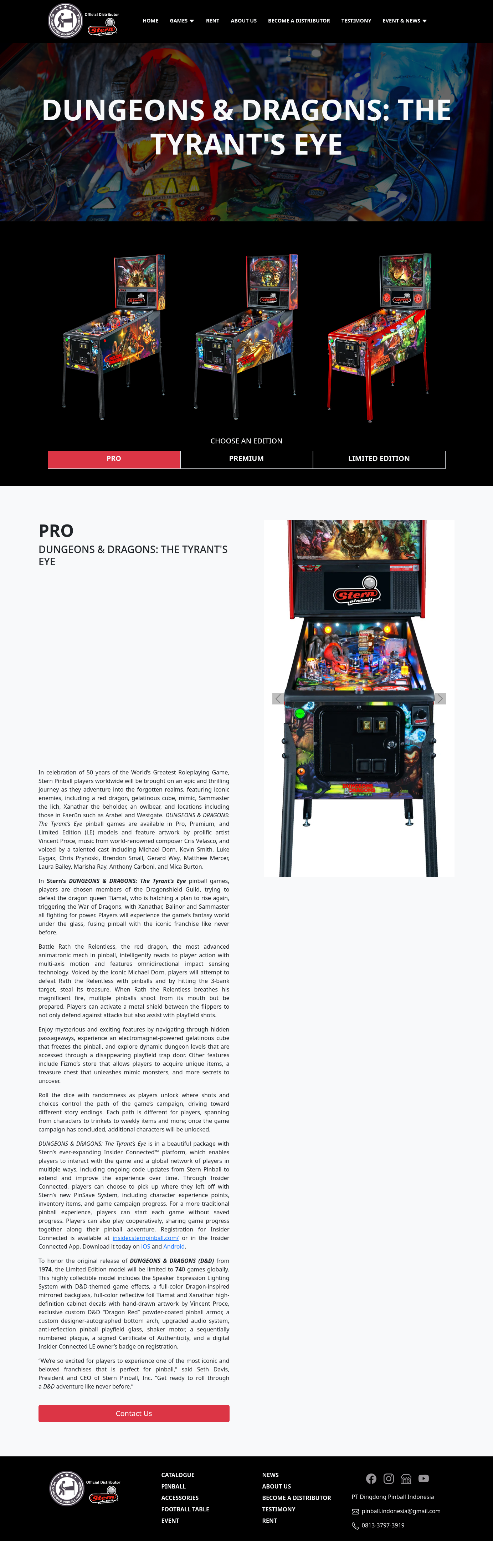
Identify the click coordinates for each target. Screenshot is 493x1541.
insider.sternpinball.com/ (146, 1238)
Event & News (405, 20)
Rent (213, 20)
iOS (145, 1246)
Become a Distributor (299, 20)
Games (182, 20)
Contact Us (134, 1413)
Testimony (356, 20)
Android (174, 1246)
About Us (244, 20)
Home (150, 20)
